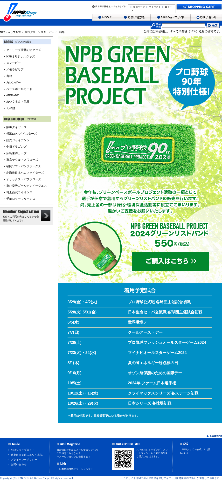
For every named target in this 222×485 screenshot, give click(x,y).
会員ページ (139, 7)
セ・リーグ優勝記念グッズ (23, 50)
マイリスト (155, 7)
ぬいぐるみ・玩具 (17, 101)
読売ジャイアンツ (17, 140)
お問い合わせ (19, 464)
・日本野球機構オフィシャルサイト (76, 469)
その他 (10, 108)
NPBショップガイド (23, 450)
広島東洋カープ (16, 153)
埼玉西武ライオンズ (19, 192)
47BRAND (12, 95)
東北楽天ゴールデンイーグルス (26, 185)
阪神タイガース (16, 127)
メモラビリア (15, 69)
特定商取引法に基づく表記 (27, 454)
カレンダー (13, 82)
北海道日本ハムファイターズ (25, 172)
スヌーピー (13, 63)
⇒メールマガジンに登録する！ (73, 456)
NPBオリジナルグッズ (20, 56)
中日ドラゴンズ (16, 146)
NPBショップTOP (10, 32)
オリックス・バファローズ (23, 179)
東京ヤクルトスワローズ (22, 159)
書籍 (9, 76)
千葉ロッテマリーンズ (20, 199)
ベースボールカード (19, 89)
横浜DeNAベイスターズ (21, 133)
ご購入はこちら (170, 261)
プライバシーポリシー (24, 459)
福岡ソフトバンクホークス (23, 166)
